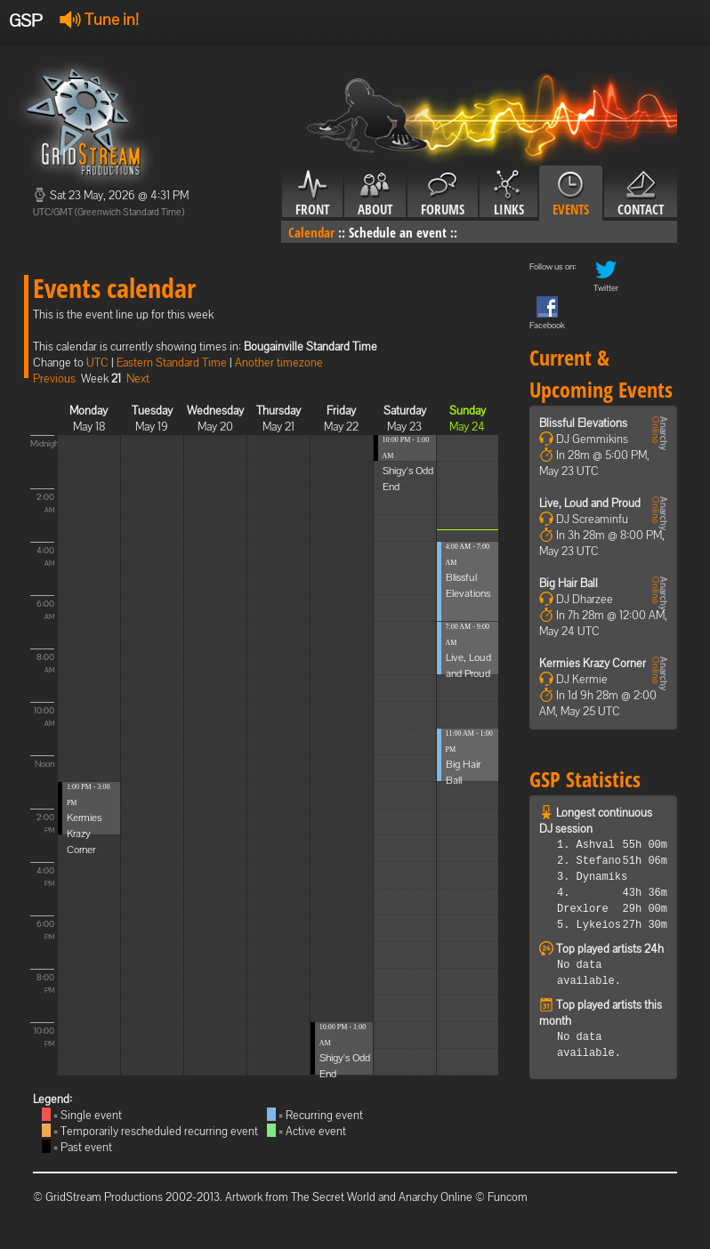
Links (508, 194)
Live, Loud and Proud (590, 503)
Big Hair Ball (568, 583)
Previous (54, 378)
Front (312, 194)
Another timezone (279, 362)
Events (571, 194)
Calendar (311, 232)
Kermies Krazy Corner (84, 833)
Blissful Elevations (583, 423)
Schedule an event (398, 232)
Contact (640, 194)
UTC (97, 362)
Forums (442, 194)
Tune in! (99, 19)
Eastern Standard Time (172, 362)
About (375, 194)
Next (137, 378)
